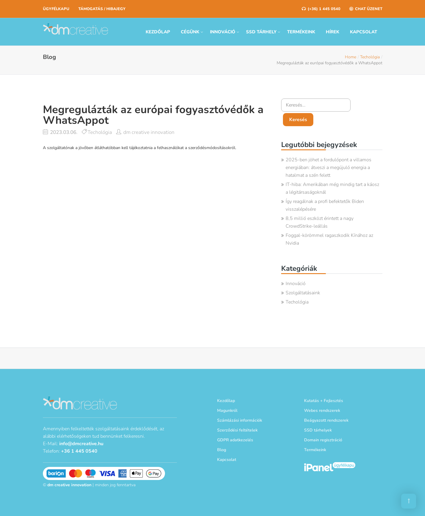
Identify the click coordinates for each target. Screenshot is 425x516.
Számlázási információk (239, 420)
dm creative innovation (149, 132)
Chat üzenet (365, 9)
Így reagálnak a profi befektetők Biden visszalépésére (325, 205)
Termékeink (301, 32)
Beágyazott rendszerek (326, 420)
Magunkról (227, 410)
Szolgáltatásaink (303, 293)
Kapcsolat (363, 32)
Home (350, 57)
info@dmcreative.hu (81, 443)
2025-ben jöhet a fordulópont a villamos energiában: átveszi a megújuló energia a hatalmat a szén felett (328, 168)
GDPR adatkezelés (235, 440)
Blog (221, 450)
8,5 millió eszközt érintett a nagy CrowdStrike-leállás (320, 222)
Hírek (332, 32)
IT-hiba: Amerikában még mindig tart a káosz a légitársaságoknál (332, 188)
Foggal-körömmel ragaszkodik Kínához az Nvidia (329, 239)
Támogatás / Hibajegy (101, 9)
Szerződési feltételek (237, 430)
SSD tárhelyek (318, 430)
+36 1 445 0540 (79, 451)
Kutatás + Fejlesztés (323, 401)
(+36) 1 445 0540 (321, 9)
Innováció (222, 32)
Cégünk (190, 32)
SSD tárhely (261, 32)
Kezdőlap (158, 32)
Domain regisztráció (323, 440)
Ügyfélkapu (56, 9)
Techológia (370, 57)
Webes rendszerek (322, 410)
